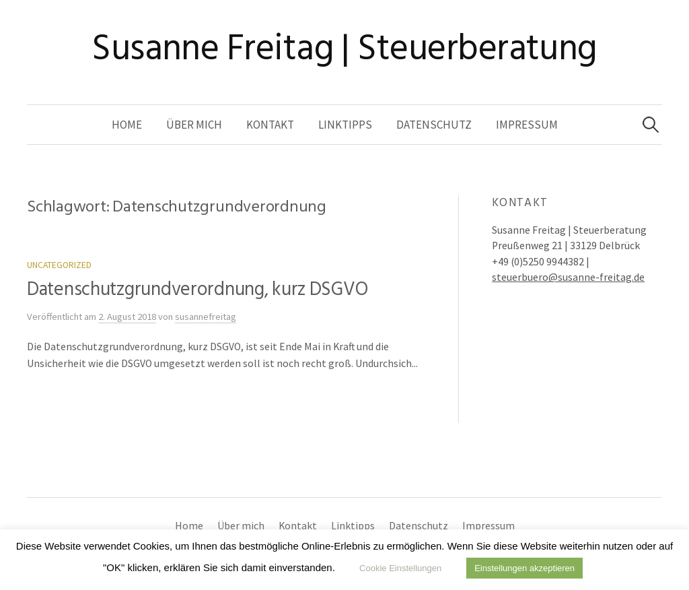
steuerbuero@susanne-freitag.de (568, 277)
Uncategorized (59, 265)
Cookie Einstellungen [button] (400, 568)
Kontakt (270, 124)
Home (127, 124)
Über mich (194, 124)
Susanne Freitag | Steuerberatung (344, 48)
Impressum (527, 124)
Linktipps (345, 124)
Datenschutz (434, 124)
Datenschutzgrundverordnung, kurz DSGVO (197, 289)
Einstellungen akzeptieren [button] (524, 568)
